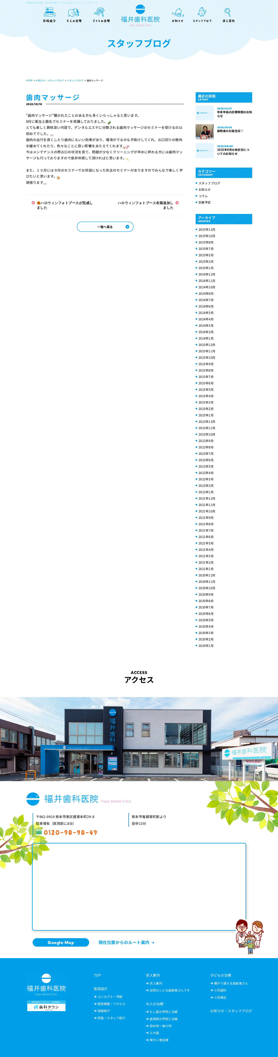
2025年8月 (206, 242)
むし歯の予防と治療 (164, 1011)
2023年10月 (206, 357)
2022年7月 (206, 453)
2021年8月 (206, 524)
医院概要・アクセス (112, 1003)
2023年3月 (206, 402)
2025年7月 (206, 248)
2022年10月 (206, 434)
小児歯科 (220, 990)
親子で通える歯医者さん (231, 983)
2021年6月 (206, 536)
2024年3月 (206, 325)
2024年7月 (206, 300)
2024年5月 (206, 312)
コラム (203, 196)
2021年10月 (206, 511)
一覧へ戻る (105, 226)
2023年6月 (206, 383)
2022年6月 (206, 460)
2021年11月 (206, 504)
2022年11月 (206, 428)
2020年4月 (206, 626)
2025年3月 (206, 255)
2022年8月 (206, 447)
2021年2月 (206, 562)
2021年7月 (206, 530)
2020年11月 (206, 581)
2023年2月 (206, 408)
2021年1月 (206, 568)
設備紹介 (104, 1010)
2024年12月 (206, 274)
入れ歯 (154, 1032)
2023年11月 (206, 351)
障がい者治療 (159, 1040)
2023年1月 (206, 415)
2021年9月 (206, 517)
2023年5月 (206, 389)
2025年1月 (206, 268)
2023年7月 (206, 376)
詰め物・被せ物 (161, 1025)
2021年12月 (206, 498)
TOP (97, 975)
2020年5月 (206, 620)
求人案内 (156, 983)
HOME (29, 80)
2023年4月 (206, 396)
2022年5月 (206, 466)
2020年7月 (206, 607)
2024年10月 (206, 287)
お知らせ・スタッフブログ (50, 80)
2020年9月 (206, 594)
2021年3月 (206, 556)
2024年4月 (206, 319)
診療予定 (204, 202)
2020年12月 (206, 575)
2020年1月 (206, 645)
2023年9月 (206, 364)
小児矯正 (220, 997)
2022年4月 (206, 472)
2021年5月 (206, 543)
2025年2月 (206, 261)
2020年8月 (206, 600)
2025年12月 (206, 229)
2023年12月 (206, 344)
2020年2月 (206, 639)
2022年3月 (206, 479)
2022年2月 (206, 485)
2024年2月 (206, 332)
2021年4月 (206, 549)
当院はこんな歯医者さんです (170, 990)
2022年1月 (206, 492)
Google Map (61, 942)
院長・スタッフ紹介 (112, 1018)
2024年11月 (206, 280)
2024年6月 (206, 306)
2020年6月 (206, 613)
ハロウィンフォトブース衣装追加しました (146, 205)
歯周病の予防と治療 (164, 1019)
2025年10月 (206, 236)
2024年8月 (206, 293)
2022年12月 (206, 421)
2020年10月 (206, 588)
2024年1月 (206, 338)
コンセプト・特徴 (110, 996)
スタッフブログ (75, 80)
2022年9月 (206, 440)
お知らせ (204, 189)
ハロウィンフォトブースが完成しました (65, 205)
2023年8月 (206, 370)
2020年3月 (206, 632)
